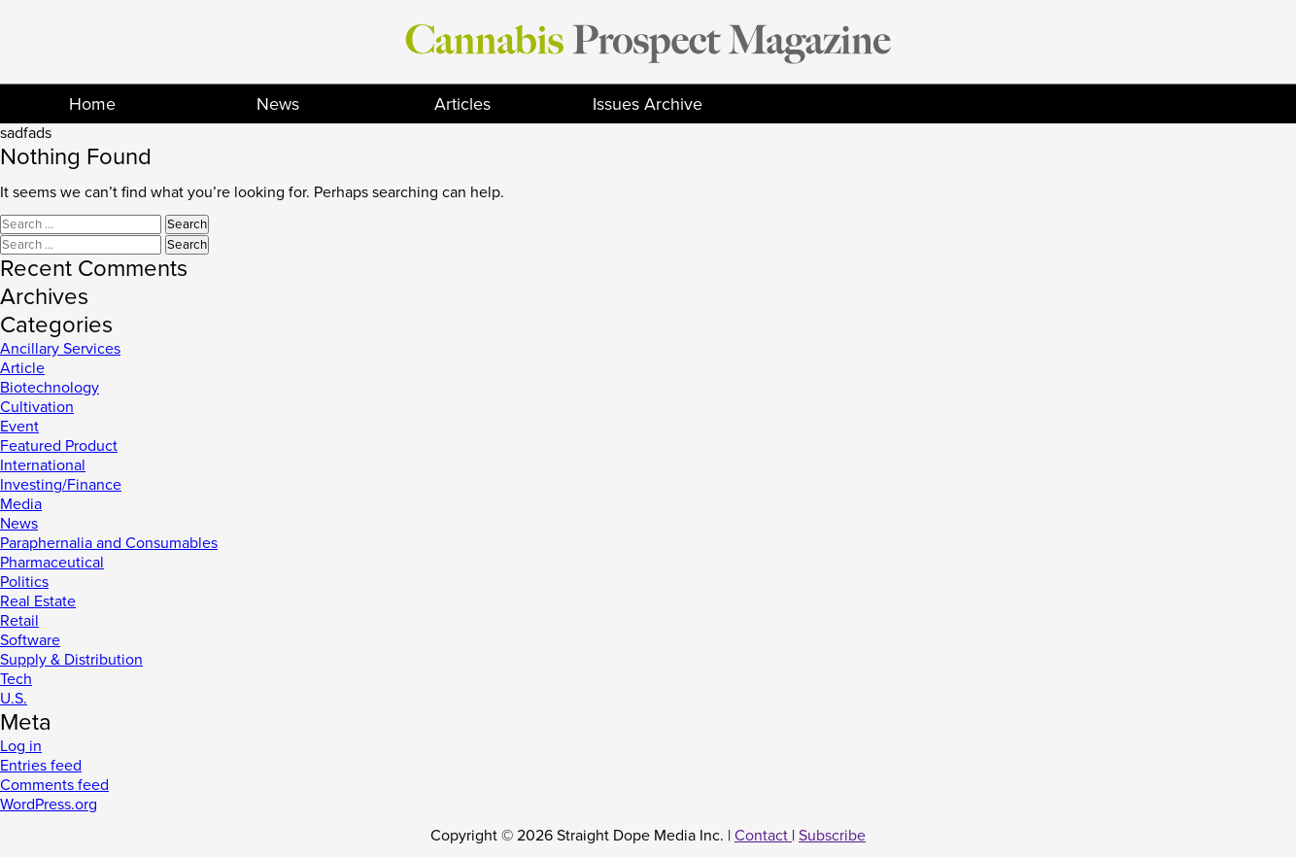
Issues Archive (647, 104)
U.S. (13, 698)
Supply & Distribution (71, 659)
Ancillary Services (60, 349)
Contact (763, 835)
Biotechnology (49, 387)
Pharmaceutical (52, 562)
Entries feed (41, 765)
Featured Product (59, 446)
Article (22, 368)
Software (30, 640)
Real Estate (38, 601)
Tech (16, 679)
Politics (24, 582)
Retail (19, 621)
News (277, 104)
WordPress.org (48, 804)
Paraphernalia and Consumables (109, 543)
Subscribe (832, 835)
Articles (462, 104)
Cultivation (37, 407)
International (42, 465)
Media (21, 504)
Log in (21, 746)
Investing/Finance (60, 485)
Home (92, 104)
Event (19, 426)
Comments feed (54, 785)
